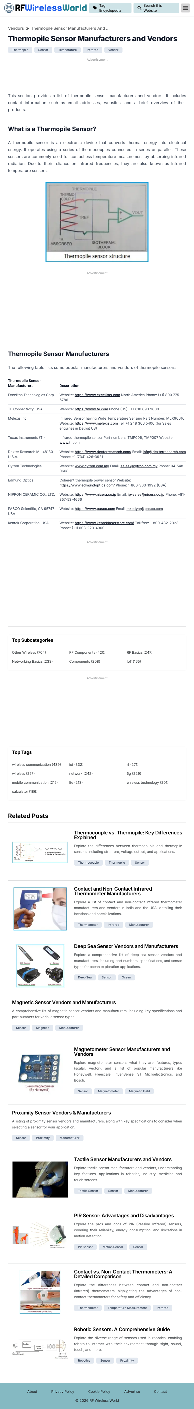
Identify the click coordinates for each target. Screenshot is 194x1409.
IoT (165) (134, 661)
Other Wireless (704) (29, 652)
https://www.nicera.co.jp (95, 494)
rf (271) (132, 764)
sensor (43, 50)
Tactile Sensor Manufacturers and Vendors (123, 1159)
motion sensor (113, 1247)
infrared (92, 50)
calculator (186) (25, 791)
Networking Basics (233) (32, 661)
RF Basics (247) (139, 652)
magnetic (42, 1028)
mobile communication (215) (35, 782)
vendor (113, 50)
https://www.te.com (91, 409)
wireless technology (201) (147, 782)
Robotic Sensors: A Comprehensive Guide (122, 1329)
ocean (126, 977)
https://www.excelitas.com (97, 395)
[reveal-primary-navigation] (185, 7)
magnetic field (139, 1091)
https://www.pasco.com (95, 508)
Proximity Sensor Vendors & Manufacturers (61, 1113)
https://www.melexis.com (96, 423)
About (32, 1391)
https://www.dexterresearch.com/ (103, 452)
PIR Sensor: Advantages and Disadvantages (124, 1216)
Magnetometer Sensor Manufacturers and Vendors (122, 1051)
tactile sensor (88, 1191)
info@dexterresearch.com (164, 452)
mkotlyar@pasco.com (144, 508)
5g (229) (134, 773)
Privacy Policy (62, 1391)
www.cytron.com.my (92, 466)
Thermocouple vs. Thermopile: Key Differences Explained (128, 835)
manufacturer (139, 925)
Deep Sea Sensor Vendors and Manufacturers (126, 946)
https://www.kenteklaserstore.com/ (104, 523)
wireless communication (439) (36, 764)
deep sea (85, 977)
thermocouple (88, 862)
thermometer (88, 925)
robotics (84, 1360)
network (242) (81, 773)
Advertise (132, 1391)
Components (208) (84, 661)
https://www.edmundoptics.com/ (87, 485)
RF (44, 8)
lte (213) (76, 782)
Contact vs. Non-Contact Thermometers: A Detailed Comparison (123, 1274)
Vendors (16, 28)
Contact (160, 1391)
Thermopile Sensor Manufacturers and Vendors (71, 28)
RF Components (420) (87, 652)
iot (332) (76, 764)
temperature (67, 50)
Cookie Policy (99, 1391)
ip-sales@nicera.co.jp (146, 494)
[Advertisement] (97, 74)
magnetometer (108, 1091)
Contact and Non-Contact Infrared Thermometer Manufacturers (113, 891)
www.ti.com (70, 442)
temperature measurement (127, 1308)
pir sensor (85, 1247)
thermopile (20, 50)
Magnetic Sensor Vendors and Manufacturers (64, 1002)
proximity (43, 1138)
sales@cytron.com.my (139, 466)
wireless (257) (23, 773)
